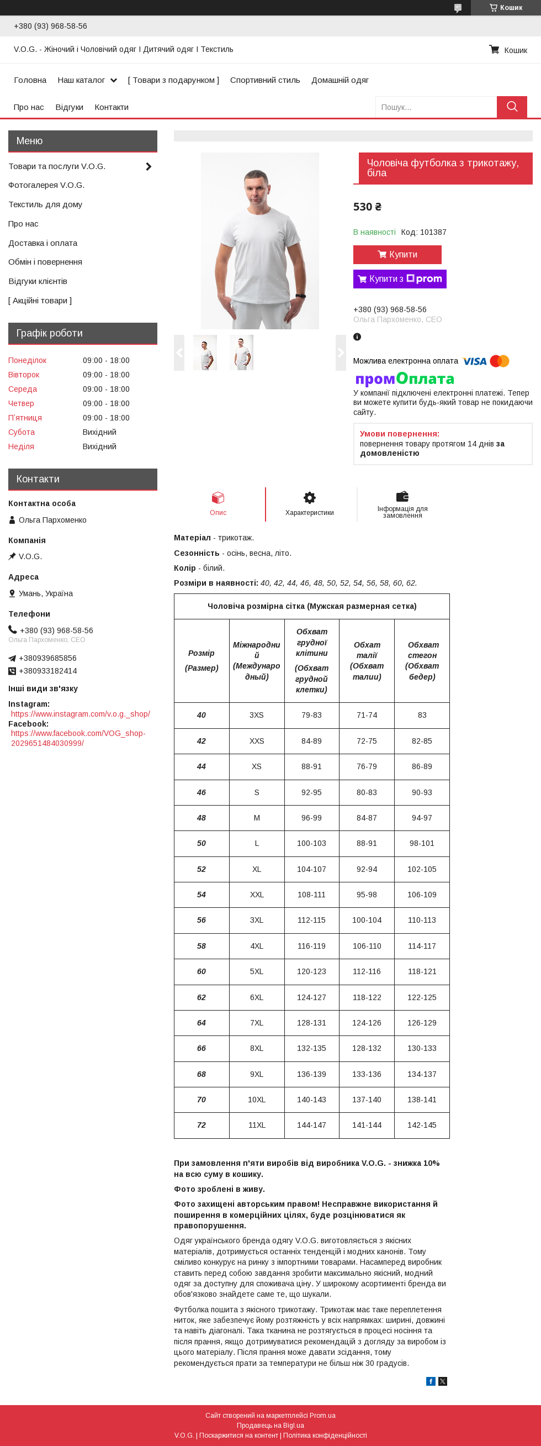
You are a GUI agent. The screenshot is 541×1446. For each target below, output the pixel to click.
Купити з (405, 279)
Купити (403, 254)
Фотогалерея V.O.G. (46, 185)
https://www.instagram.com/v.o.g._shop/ (80, 713)
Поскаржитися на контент (238, 1435)
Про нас (29, 107)
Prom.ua (323, 1415)
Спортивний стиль (265, 80)
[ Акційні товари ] (40, 300)
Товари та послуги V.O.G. (56, 166)
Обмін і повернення (45, 261)
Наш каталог (81, 80)
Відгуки (69, 107)
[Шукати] (512, 107)
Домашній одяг (340, 80)
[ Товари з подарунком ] (173, 80)
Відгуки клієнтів (37, 281)
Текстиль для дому (45, 204)
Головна (30, 80)
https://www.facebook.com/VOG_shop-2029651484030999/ (78, 738)
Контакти (111, 107)
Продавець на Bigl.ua (270, 1425)
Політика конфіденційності (325, 1435)
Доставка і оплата (42, 243)
